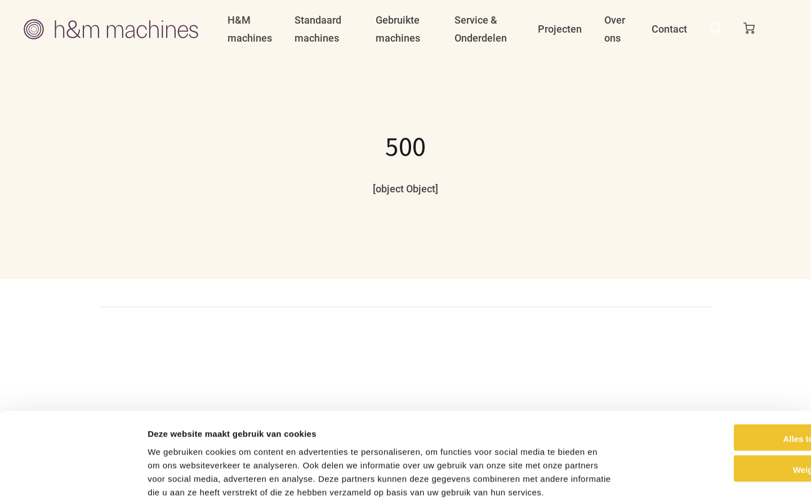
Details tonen (608, 477)
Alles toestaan (717, 378)
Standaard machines (318, 29)
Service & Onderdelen (480, 29)
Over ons (614, 29)
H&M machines (250, 29)
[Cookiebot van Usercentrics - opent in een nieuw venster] (73, 477)
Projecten (560, 29)
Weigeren (717, 409)
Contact (669, 29)
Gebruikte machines (398, 29)
